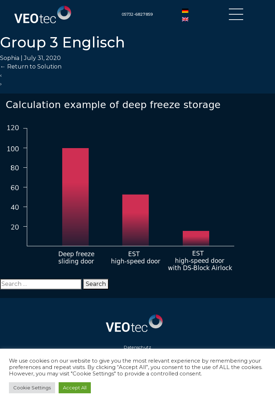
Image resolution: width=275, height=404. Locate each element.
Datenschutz (138, 347)
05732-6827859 (137, 14)
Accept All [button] (75, 387)
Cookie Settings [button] (32, 387)
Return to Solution (31, 66)
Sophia (9, 58)
